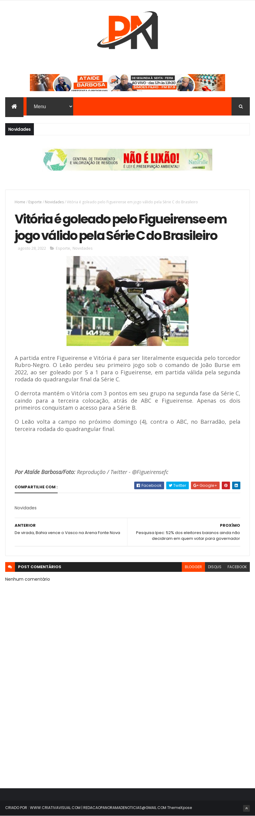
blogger (193, 566)
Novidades (54, 202)
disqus (214, 566)
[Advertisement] (127, 728)
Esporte (35, 202)
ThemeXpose (179, 807)
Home (20, 202)
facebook (237, 566)
